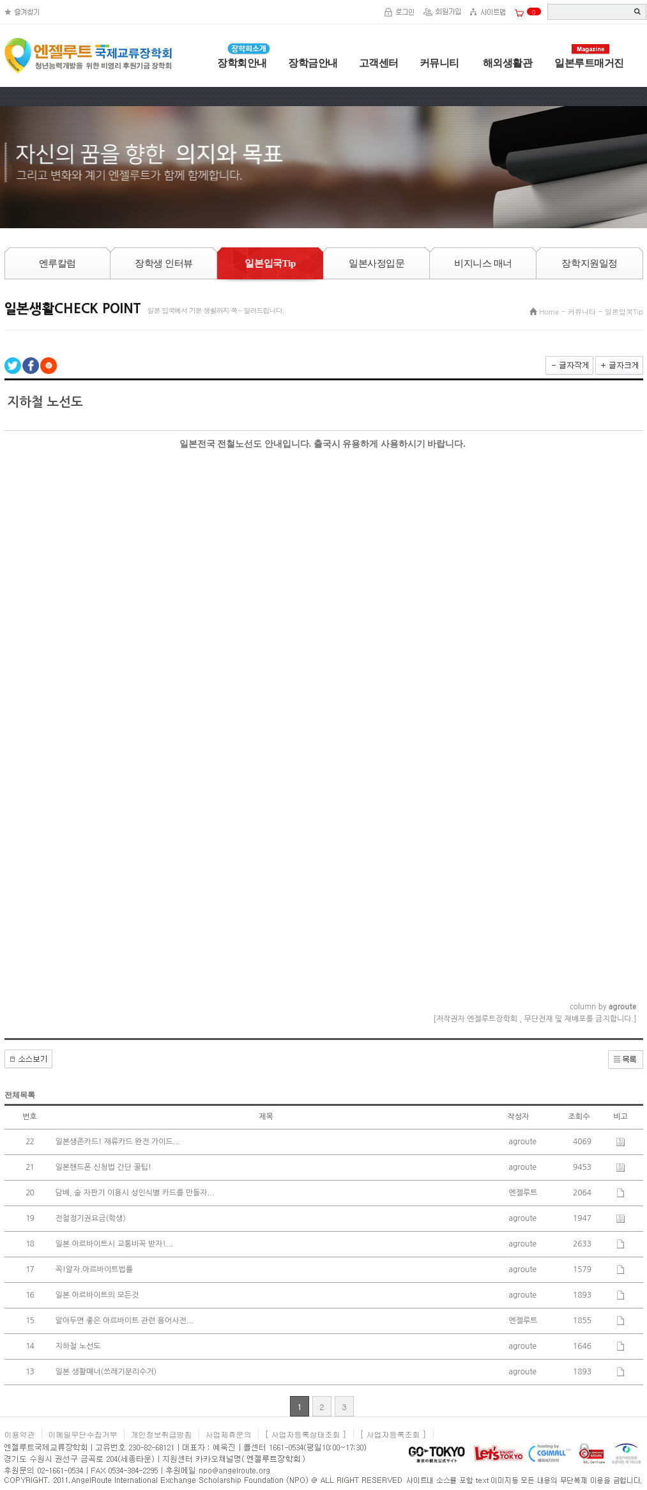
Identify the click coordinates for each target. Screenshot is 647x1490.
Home (549, 311)
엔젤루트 (523, 1193)
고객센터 (379, 63)
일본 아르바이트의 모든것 (97, 1295)
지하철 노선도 (78, 1346)
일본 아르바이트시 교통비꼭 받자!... (114, 1244)
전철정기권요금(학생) (91, 1218)
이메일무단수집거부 (83, 1434)
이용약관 (19, 1434)
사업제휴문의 (229, 1434)
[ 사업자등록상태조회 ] (306, 1434)
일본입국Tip (624, 311)
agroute (523, 1141)
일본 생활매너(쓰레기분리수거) (106, 1372)
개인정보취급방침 (161, 1434)
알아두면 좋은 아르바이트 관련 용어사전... (125, 1320)
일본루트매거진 (589, 63)
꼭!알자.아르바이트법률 (94, 1269)
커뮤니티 (439, 63)
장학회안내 (242, 63)
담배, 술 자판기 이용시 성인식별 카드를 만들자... (135, 1193)
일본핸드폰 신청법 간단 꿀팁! (104, 1167)
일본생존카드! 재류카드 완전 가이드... (118, 1141)
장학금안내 (313, 63)
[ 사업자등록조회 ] (393, 1434)
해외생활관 (506, 63)
